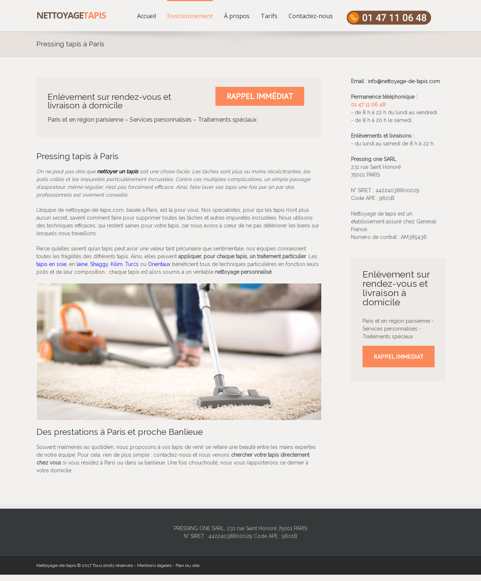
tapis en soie (51, 264)
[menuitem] (152, 15)
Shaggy (99, 264)
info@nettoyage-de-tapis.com (404, 81)
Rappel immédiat (260, 96)
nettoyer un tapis (117, 171)
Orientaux (159, 264)
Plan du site (187, 565)
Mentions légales (154, 565)
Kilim (117, 264)
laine (82, 264)
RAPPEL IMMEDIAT (398, 356)
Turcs (132, 264)
